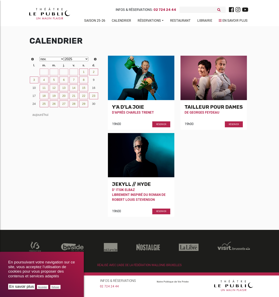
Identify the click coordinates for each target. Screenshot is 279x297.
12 (54, 89)
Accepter (42, 287)
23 (93, 97)
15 (83, 89)
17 (34, 97)
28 (44, 73)
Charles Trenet (140, 114)
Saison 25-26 (94, 21)
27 (34, 73)
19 (54, 97)
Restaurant (180, 21)
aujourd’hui (40, 116)
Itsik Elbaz (125, 191)
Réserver (161, 126)
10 (34, 89)
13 (63, 89)
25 (44, 105)
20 (63, 97)
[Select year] (76, 61)
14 (73, 89)
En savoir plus (21, 286)
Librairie (204, 21)
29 (54, 73)
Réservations (149, 21)
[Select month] (51, 61)
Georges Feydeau (204, 114)
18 (44, 97)
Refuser (55, 287)
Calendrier (121, 21)
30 (63, 73)
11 (44, 89)
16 (93, 89)
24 (34, 105)
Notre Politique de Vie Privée (173, 283)
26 (54, 105)
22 (83, 97)
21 (73, 97)
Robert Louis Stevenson (133, 201)
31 (73, 73)
